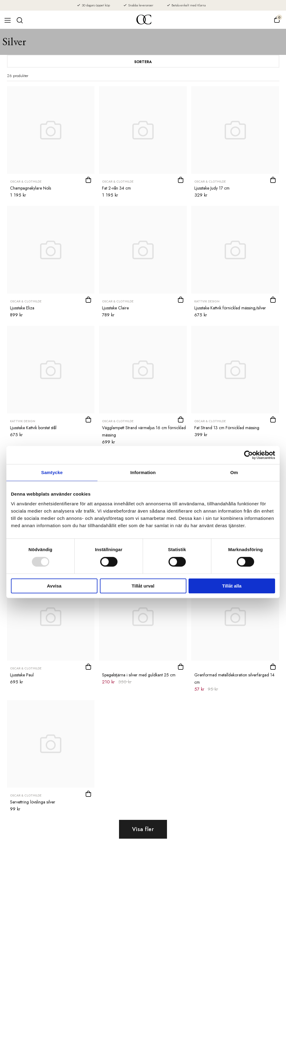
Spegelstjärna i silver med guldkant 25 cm (138, 675)
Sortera (143, 62)
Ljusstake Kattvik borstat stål (33, 428)
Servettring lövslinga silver (32, 802)
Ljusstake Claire (115, 308)
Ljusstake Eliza (22, 308)
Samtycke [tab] (52, 472)
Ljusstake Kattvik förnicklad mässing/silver (230, 308)
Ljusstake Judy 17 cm (212, 188)
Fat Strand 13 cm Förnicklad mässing (226, 428)
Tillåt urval (143, 585)
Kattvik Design (207, 301)
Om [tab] (234, 472)
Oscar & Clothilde (26, 181)
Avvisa (54, 585)
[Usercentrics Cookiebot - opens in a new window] (248, 455)
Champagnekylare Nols (30, 188)
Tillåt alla (232, 585)
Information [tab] (143, 472)
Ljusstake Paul (22, 675)
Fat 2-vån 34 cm (116, 188)
